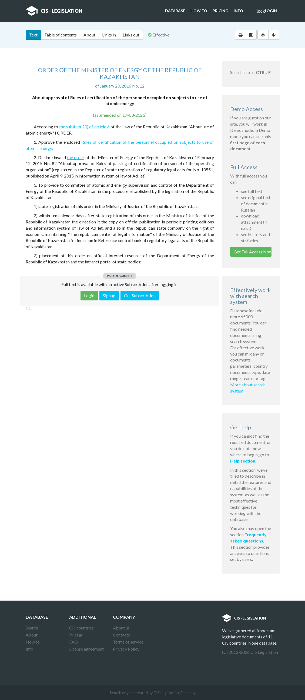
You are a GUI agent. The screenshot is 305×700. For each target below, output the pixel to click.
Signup (109, 295)
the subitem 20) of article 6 (84, 126)
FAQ (73, 641)
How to (198, 10)
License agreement (86, 648)
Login (267, 11)
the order (75, 157)
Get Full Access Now (253, 251)
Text (33, 34)
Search (32, 627)
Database (175, 10)
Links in (109, 34)
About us (121, 627)
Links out (131, 34)
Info (238, 10)
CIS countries (81, 627)
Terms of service (128, 641)
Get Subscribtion (140, 295)
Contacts (121, 634)
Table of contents (60, 34)
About (89, 34)
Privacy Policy (126, 648)
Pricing (220, 10)
